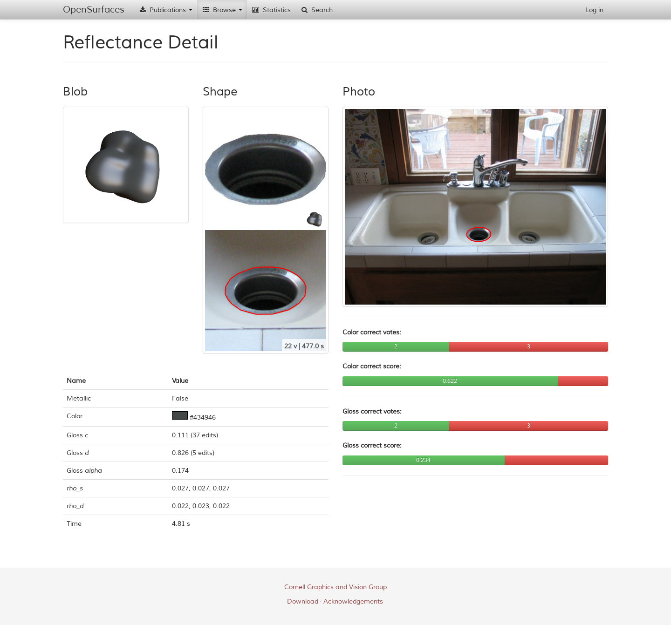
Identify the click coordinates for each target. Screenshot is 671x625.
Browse (222, 10)
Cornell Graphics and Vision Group (335, 587)
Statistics (271, 10)
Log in (594, 10)
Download (302, 601)
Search (316, 10)
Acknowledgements (353, 601)
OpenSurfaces (93, 9)
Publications (165, 10)
